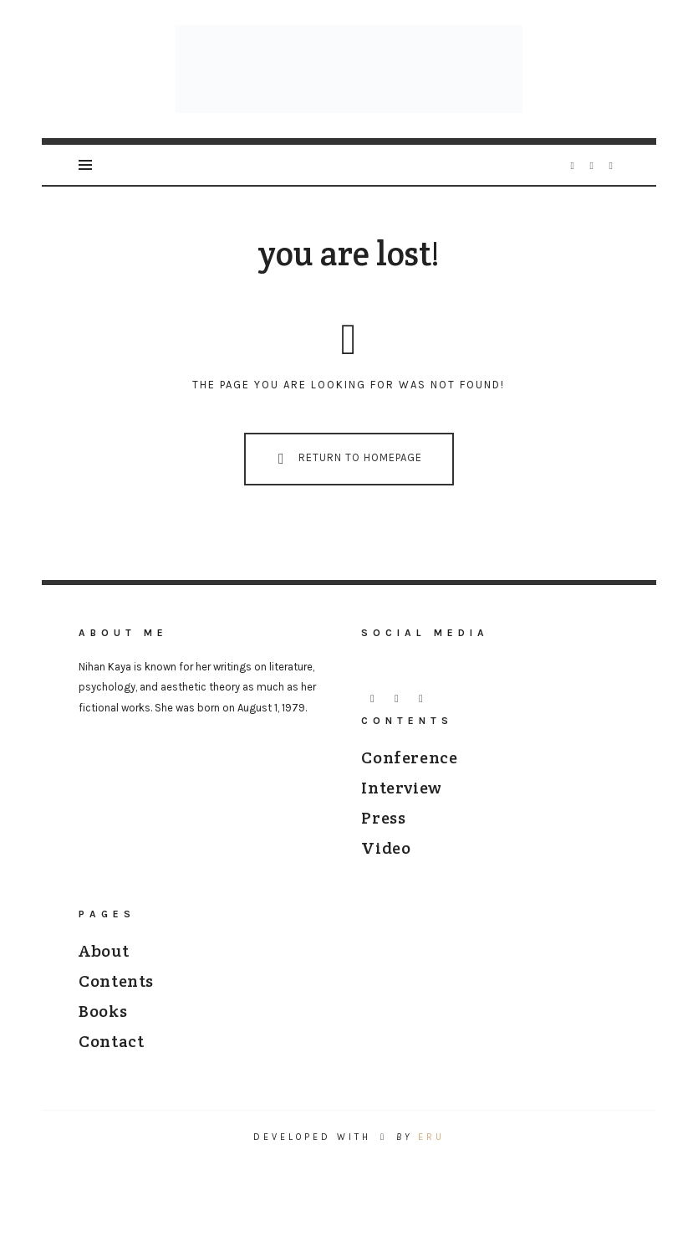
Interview (401, 797)
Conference (409, 767)
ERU (431, 1146)
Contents (116, 990)
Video (385, 857)
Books (103, 1020)
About (104, 960)
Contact (111, 1050)
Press (383, 827)
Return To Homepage (346, 469)
